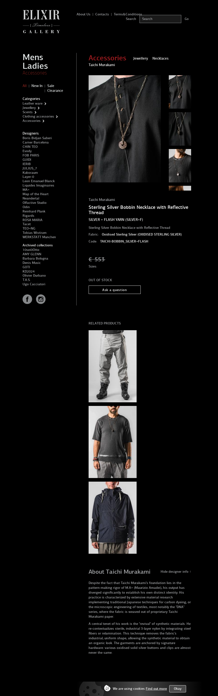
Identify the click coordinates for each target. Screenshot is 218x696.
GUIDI (27, 160)
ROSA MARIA (32, 220)
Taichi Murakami (102, 200)
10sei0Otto (31, 250)
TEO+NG (29, 228)
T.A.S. (26, 280)
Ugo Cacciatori (34, 284)
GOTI (26, 267)
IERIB (27, 164)
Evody (27, 151)
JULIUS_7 (30, 168)
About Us (84, 14)
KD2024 (29, 271)
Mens (33, 57)
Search (131, 19)
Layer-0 (28, 177)
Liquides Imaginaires (38, 185)
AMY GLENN (32, 254)
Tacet (27, 224)
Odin (26, 207)
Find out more (156, 689)
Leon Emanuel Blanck (39, 181)
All (25, 86)
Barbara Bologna (35, 258)
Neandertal (31, 198)
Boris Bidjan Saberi (37, 138)
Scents (28, 112)
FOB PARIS (31, 155)
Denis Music (32, 263)
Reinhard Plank (34, 211)
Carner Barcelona (36, 142)
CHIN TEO (30, 147)
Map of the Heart (35, 194)
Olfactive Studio (35, 203)
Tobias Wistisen (35, 233)
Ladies (35, 66)
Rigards (28, 216)
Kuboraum (30, 173)
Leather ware (32, 103)
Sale (50, 86)
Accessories (35, 73)
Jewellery (29, 108)
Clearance (55, 90)
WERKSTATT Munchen (39, 237)
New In (36, 86)
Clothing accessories (38, 116)
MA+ (26, 190)
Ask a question (114, 290)
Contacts (102, 14)
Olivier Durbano (34, 275)
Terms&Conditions (128, 14)
